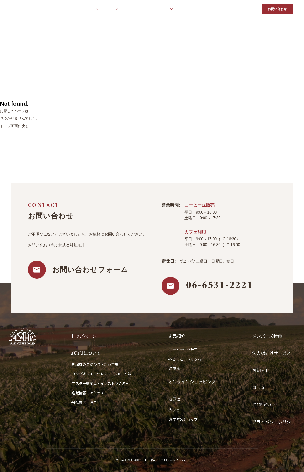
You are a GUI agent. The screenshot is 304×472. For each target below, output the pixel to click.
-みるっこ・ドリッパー (186, 359)
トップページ (60, 9)
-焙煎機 (174, 369)
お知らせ (239, 9)
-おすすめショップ (183, 419)
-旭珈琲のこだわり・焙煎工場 (94, 364)
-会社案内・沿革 (84, 402)
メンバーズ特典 (187, 9)
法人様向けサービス (215, 9)
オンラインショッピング (139, 9)
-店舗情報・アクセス (87, 393)
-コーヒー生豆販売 (183, 350)
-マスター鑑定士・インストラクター (100, 383)
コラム (253, 9)
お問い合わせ (277, 9)
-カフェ (174, 410)
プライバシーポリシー (273, 421)
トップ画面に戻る (14, 126)
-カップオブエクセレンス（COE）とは (101, 374)
